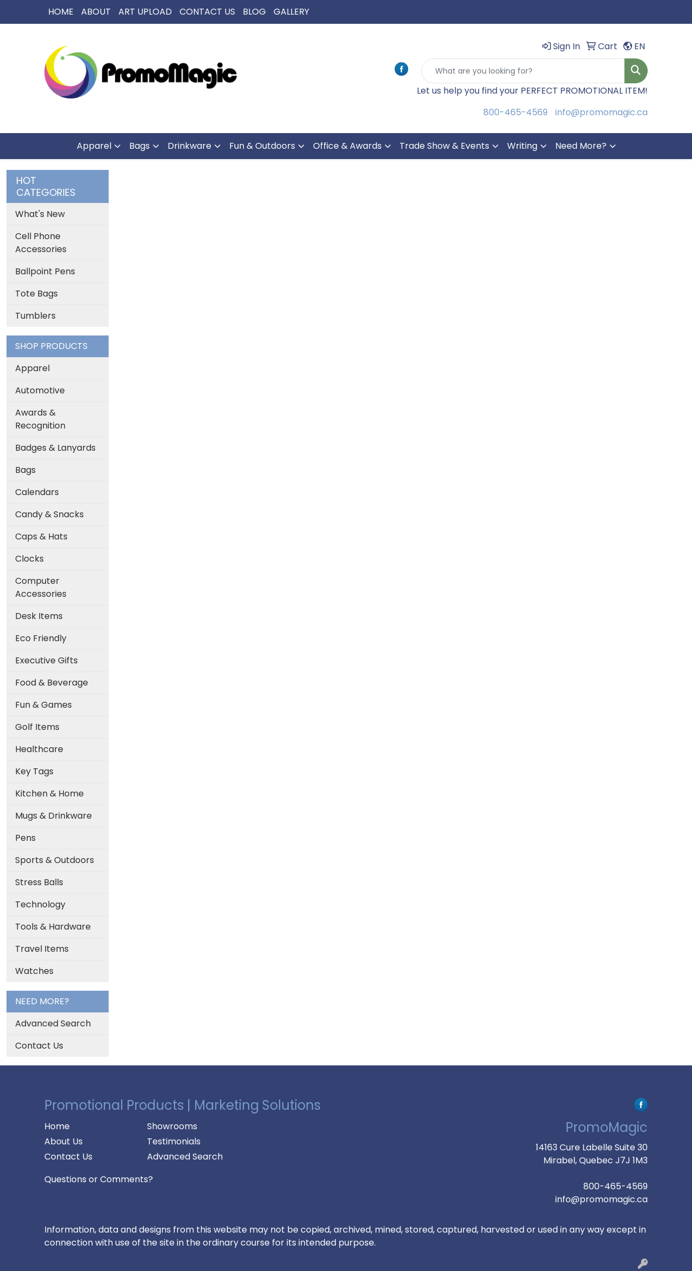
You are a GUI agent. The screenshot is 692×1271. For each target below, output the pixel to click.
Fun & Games (43, 705)
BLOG (254, 11)
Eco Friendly (40, 638)
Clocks (29, 558)
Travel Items (42, 949)
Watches (34, 971)
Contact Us (39, 1045)
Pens (25, 838)
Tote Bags (36, 293)
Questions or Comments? (98, 1179)
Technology (40, 904)
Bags (139, 146)
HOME (61, 11)
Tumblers (35, 315)
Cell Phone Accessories (40, 242)
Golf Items (37, 727)
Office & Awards (347, 146)
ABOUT (96, 11)
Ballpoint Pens (45, 271)
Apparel (94, 146)
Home (57, 1126)
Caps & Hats (41, 536)
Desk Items (39, 616)
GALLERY (291, 11)
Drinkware (189, 146)
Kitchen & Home (49, 793)
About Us (63, 1141)
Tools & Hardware (53, 926)
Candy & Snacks (49, 514)
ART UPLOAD (145, 11)
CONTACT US (207, 11)
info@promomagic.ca (601, 112)
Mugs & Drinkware (53, 815)
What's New (40, 214)
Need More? (581, 146)
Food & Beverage (51, 682)
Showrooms (172, 1126)
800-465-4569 (515, 112)
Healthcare (39, 749)
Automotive (40, 390)
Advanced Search (53, 1023)
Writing (522, 146)
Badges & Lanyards (55, 448)
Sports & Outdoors (54, 860)
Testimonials (174, 1141)
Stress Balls (39, 882)
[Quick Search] (523, 70)
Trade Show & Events (444, 146)
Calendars (37, 492)
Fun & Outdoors (262, 146)
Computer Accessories (40, 587)
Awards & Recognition (40, 419)
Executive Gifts (46, 660)
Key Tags (34, 771)
